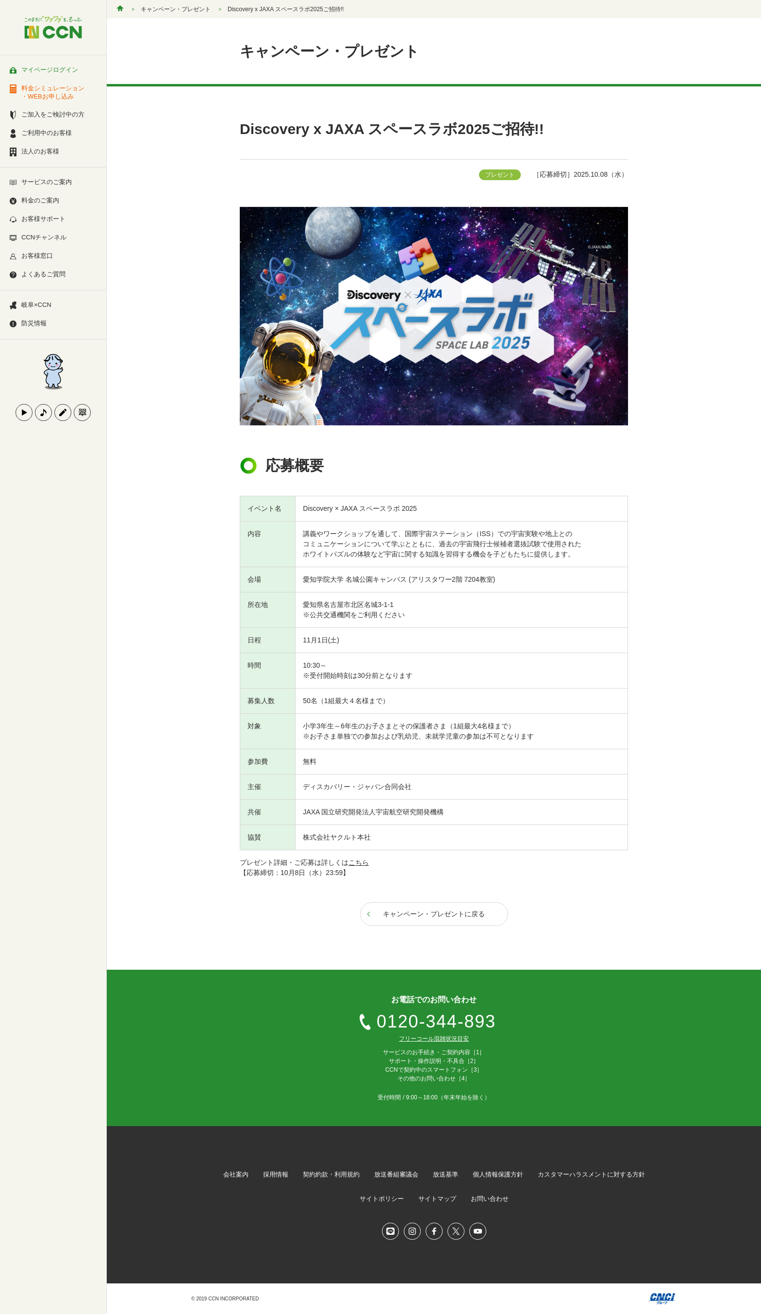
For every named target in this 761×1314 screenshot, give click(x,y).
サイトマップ (437, 1198)
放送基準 (445, 1174)
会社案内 (235, 1174)
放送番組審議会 (396, 1174)
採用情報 (275, 1174)
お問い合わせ (490, 1198)
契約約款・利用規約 (331, 1174)
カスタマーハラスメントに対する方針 (591, 1174)
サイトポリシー (382, 1198)
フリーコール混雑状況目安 (434, 1038)
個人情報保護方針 (498, 1174)
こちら (358, 862)
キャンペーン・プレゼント (176, 9)
